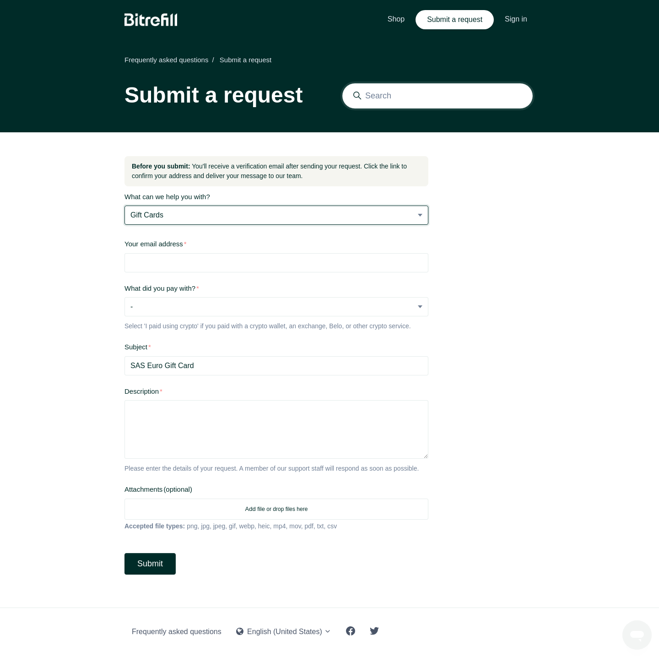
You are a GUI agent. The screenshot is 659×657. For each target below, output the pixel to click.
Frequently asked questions (166, 60)
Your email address (153, 244)
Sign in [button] (516, 19)
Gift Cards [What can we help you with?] (146, 215)
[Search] (437, 96)
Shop (396, 19)
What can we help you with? (167, 197)
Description (141, 391)
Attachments (158, 489)
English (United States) (284, 631)
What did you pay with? (159, 288)
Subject (135, 347)
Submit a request (454, 19)
